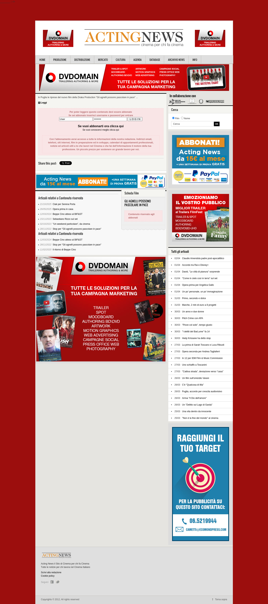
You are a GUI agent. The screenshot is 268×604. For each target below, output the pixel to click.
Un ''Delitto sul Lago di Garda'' (197, 404)
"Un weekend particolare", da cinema (71, 224)
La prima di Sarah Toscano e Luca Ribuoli (203, 345)
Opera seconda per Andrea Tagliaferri (201, 351)
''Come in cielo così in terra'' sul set (199, 278)
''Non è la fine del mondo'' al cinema (200, 418)
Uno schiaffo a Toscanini (194, 365)
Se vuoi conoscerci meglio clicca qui (100, 130)
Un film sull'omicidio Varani (195, 378)
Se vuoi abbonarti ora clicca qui (101, 126)
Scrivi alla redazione (51, 572)
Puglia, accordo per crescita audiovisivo (202, 391)
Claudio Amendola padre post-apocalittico (203, 258)
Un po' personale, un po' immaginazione (202, 291)
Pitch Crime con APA (192, 318)
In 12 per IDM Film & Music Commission (202, 358)
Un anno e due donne (193, 311)
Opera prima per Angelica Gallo (198, 285)
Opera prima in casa (63, 209)
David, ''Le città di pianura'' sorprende (201, 271)
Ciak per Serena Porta (64, 204)
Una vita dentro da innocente (196, 411)
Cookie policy (48, 576)
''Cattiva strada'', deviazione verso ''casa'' (203, 371)
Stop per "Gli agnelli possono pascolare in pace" (77, 229)
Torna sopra (221, 599)
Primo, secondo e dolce (194, 298)
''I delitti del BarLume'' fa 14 (196, 331)
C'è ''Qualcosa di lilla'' (193, 384)
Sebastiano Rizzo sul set (65, 219)
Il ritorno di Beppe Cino (64, 249)
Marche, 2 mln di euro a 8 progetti (199, 305)
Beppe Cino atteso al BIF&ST (67, 214)
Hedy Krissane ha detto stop (196, 338)
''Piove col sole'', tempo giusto (197, 325)
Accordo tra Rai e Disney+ (195, 265)
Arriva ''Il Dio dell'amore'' (194, 398)
